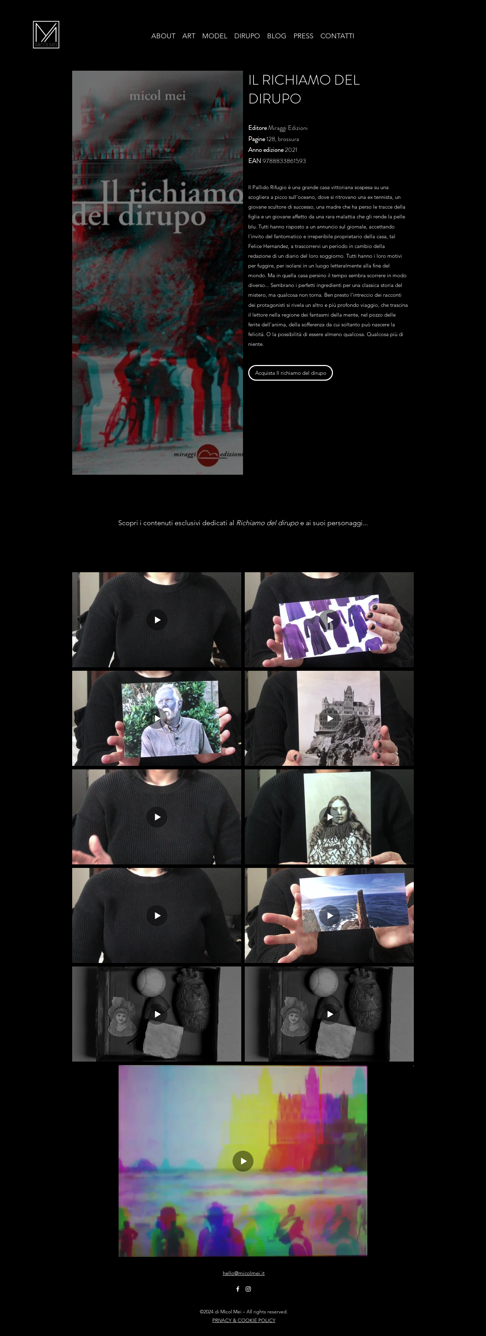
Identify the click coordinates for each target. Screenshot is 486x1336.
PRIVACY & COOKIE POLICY (243, 1320)
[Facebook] (237, 1288)
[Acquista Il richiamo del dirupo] (290, 373)
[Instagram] (248, 1288)
